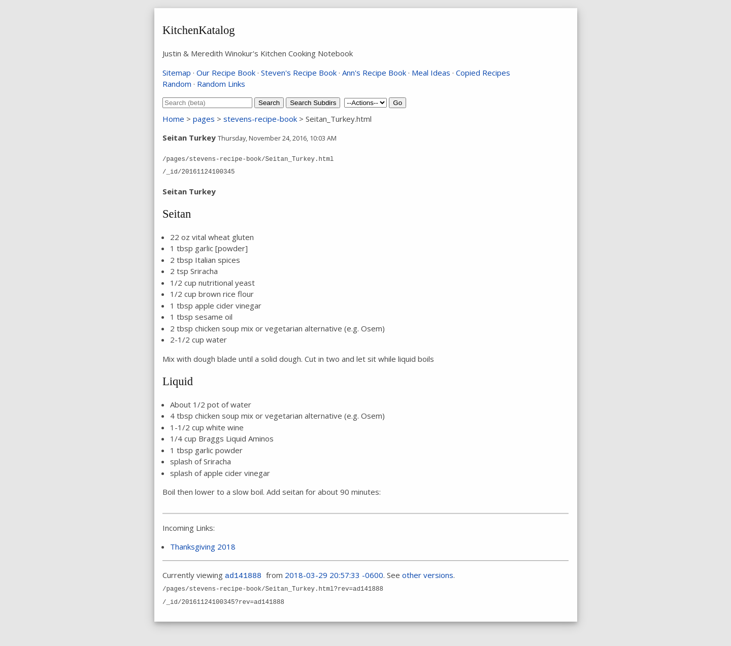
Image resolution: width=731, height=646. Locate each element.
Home (173, 119)
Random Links (221, 84)
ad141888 (243, 576)
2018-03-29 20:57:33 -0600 (334, 575)
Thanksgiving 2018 (203, 546)
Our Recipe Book (225, 72)
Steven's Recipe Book (299, 72)
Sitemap (176, 72)
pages (204, 119)
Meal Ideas (431, 72)
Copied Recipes (483, 72)
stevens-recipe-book (260, 119)
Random (176, 84)
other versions (427, 575)
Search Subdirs (313, 103)
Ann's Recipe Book (374, 72)
